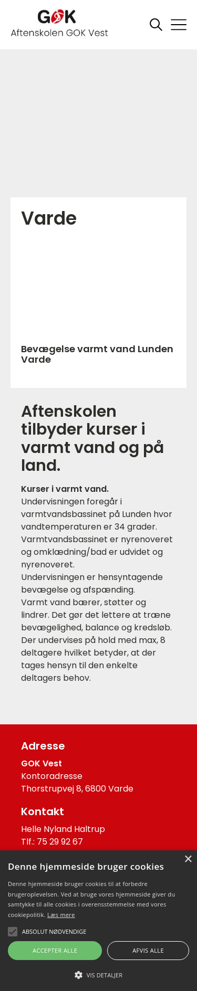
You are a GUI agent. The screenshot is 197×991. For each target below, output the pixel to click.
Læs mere (61, 915)
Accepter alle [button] (55, 950)
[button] (98, 974)
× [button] (188, 859)
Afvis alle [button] (148, 950)
